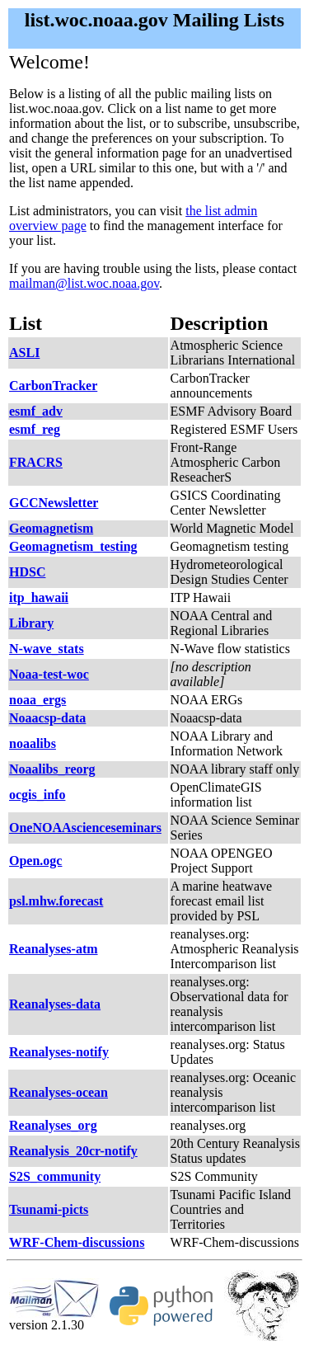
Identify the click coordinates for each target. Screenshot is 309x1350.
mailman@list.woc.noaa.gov (84, 283)
